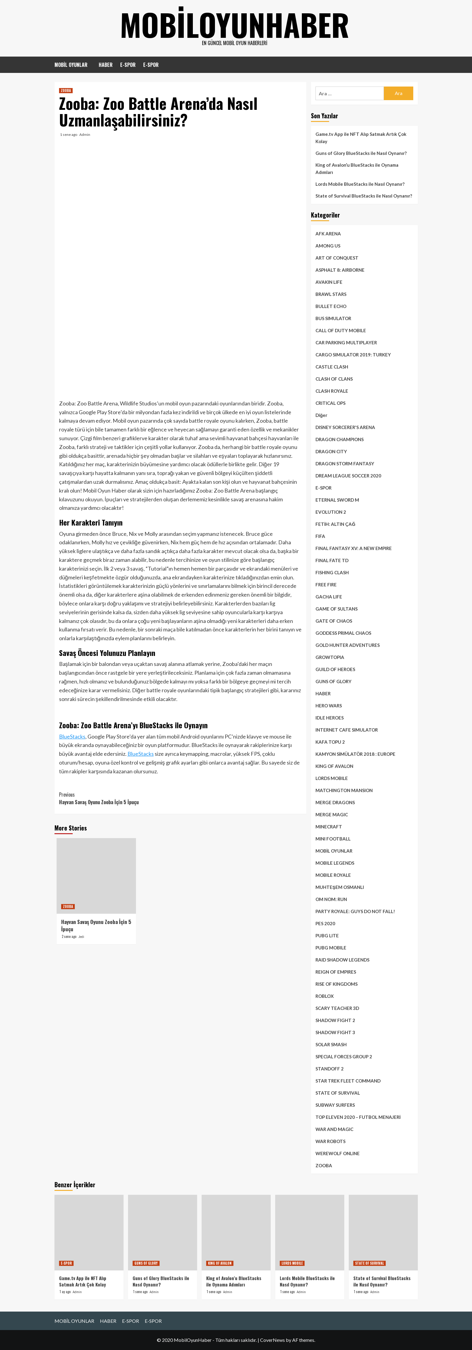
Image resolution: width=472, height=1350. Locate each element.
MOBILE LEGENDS (334, 863)
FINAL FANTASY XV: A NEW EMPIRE (353, 548)
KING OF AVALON (334, 766)
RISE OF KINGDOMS (336, 984)
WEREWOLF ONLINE (337, 1153)
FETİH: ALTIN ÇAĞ (335, 524)
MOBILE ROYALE (333, 875)
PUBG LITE (327, 935)
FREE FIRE (326, 584)
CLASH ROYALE (331, 391)
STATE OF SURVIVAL (337, 1093)
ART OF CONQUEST (336, 257)
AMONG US (327, 245)
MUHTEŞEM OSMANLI (339, 887)
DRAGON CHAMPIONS (339, 439)
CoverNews (272, 1340)
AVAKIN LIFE (328, 282)
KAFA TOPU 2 (330, 742)
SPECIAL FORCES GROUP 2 (343, 1056)
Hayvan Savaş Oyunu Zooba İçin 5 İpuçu (119, 798)
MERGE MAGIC (331, 814)
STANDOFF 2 (329, 1068)
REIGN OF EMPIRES (335, 972)
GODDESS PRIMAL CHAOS (343, 633)
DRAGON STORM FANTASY (344, 463)
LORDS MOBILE (331, 778)
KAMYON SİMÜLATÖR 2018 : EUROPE (355, 754)
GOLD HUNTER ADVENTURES (347, 645)
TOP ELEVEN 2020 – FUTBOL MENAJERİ (358, 1117)
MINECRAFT (328, 826)
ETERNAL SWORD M (337, 500)
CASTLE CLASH (331, 366)
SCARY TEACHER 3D (337, 1008)
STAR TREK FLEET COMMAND (348, 1080)
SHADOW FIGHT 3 (335, 1032)
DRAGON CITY (331, 451)
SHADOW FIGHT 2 (335, 1020)
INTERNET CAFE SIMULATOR (346, 729)
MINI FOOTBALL (333, 838)
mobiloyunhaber (234, 24)
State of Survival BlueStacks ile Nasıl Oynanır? (363, 195)
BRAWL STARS (330, 294)
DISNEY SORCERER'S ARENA (345, 427)
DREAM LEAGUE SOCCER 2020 (348, 475)
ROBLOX (324, 996)
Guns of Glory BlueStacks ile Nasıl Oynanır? (361, 153)
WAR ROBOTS (330, 1141)
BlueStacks (72, 736)
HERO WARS (328, 705)
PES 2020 (325, 923)
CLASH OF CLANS (334, 379)
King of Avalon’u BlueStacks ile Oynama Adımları (356, 168)
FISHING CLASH (332, 572)
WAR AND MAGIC (334, 1129)
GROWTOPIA (329, 657)
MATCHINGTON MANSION (344, 790)
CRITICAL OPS (330, 403)
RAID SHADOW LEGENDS (342, 959)
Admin (84, 134)
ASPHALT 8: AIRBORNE (340, 270)
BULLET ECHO (330, 306)
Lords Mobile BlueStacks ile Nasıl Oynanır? (359, 184)
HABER (106, 64)
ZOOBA (66, 90)
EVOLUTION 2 (330, 512)
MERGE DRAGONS (335, 802)
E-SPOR (128, 64)
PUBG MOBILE (330, 947)
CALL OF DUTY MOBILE (340, 330)
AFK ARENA (328, 233)
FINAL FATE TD (331, 560)
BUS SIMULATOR (333, 318)
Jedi (81, 937)
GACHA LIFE (328, 596)
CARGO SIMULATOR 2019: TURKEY (353, 354)
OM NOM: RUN (331, 899)
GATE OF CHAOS (333, 621)
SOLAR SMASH (331, 1044)
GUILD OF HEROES (335, 669)
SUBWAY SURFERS (335, 1105)
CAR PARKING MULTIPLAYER (346, 342)
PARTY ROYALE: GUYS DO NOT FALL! (355, 911)
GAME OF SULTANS (336, 608)
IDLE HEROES (329, 717)
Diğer (321, 415)
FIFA (320, 536)
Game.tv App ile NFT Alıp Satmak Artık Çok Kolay (360, 137)
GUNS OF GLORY (333, 681)
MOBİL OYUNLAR (70, 64)
